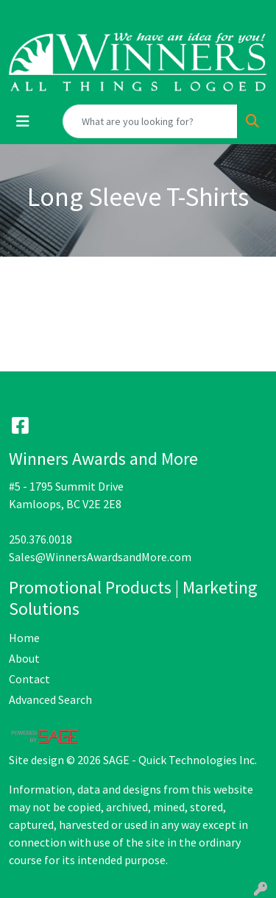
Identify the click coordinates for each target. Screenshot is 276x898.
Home (24, 637)
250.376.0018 (40, 539)
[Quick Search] (150, 121)
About (24, 658)
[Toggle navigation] (22, 121)
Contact (29, 678)
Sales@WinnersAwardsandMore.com (100, 556)
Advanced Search (50, 699)
